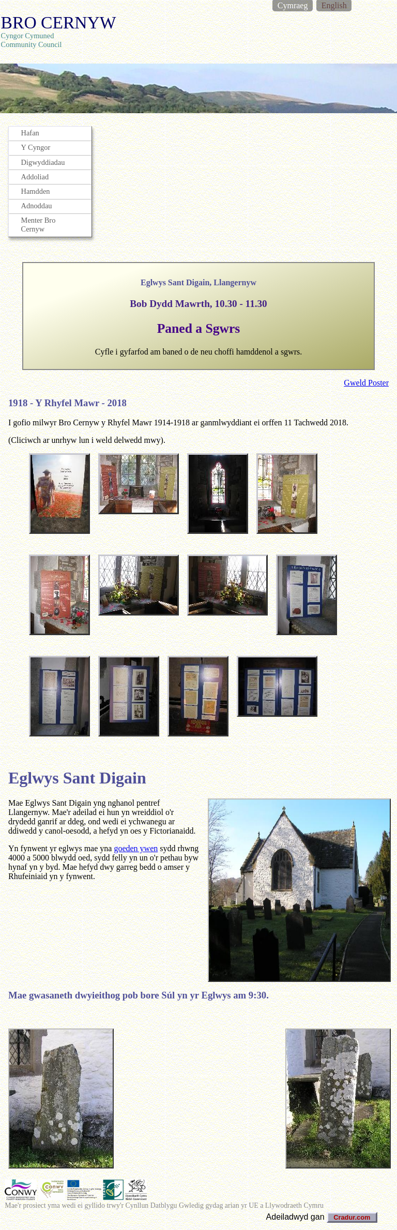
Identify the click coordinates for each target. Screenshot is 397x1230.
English (334, 5)
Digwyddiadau (43, 162)
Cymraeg (293, 5)
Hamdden (35, 191)
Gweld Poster (366, 382)
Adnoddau (36, 206)
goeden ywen (136, 848)
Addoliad (35, 177)
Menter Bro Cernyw (38, 224)
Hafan (30, 133)
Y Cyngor (36, 147)
